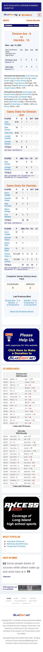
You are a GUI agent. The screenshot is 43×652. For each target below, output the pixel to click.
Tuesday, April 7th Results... (16, 546)
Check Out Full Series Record (21, 312)
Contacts (26, 603)
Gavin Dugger (27, 92)
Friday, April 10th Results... (16, 541)
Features (33, 601)
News (16, 598)
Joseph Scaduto (10, 88)
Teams (24, 598)
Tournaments (20, 601)
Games (9, 601)
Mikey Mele (13, 102)
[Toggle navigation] (39, 15)
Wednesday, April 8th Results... (18, 544)
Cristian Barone (19, 83)
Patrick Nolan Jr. (17, 104)
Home (9, 598)
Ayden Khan (17, 99)
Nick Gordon (11, 78)
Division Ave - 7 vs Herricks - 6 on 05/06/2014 (12, 302)
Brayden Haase (9, 94)
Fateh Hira (23, 78)
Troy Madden (22, 97)
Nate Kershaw (26, 94)
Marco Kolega (9, 97)
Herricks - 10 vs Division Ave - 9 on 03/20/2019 (30, 302)
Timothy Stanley (20, 81)
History (15, 603)
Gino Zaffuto (7, 260)
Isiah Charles (30, 76)
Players (32, 598)
